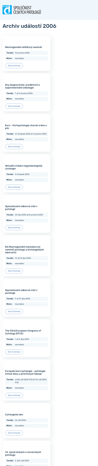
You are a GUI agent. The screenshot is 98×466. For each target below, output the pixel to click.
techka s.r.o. (57, 456)
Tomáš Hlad (46, 456)
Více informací (14, 66)
